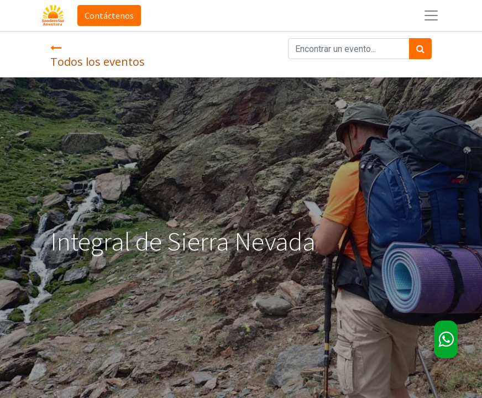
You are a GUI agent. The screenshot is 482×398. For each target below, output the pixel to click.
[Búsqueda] (420, 48)
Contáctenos (109, 15)
